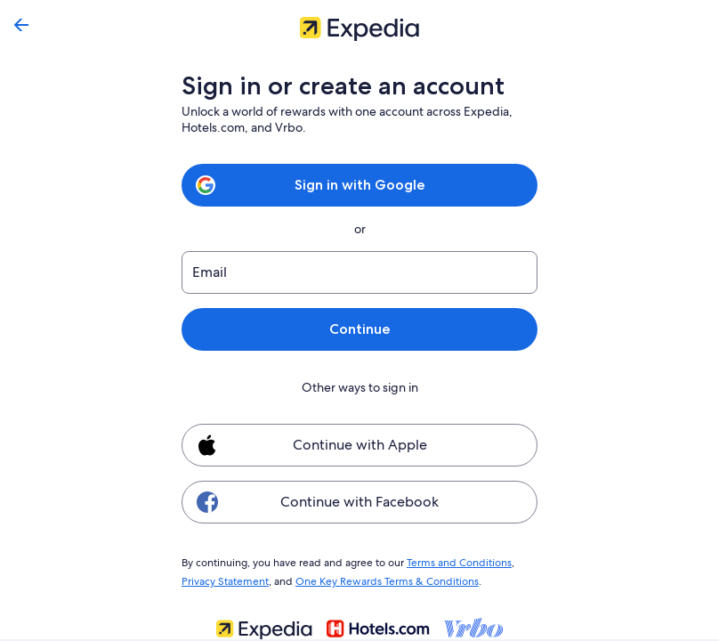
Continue (359, 328)
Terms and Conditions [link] (451, 562)
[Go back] (21, 25)
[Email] (359, 272)
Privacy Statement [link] (225, 578)
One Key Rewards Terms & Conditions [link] (382, 578)
